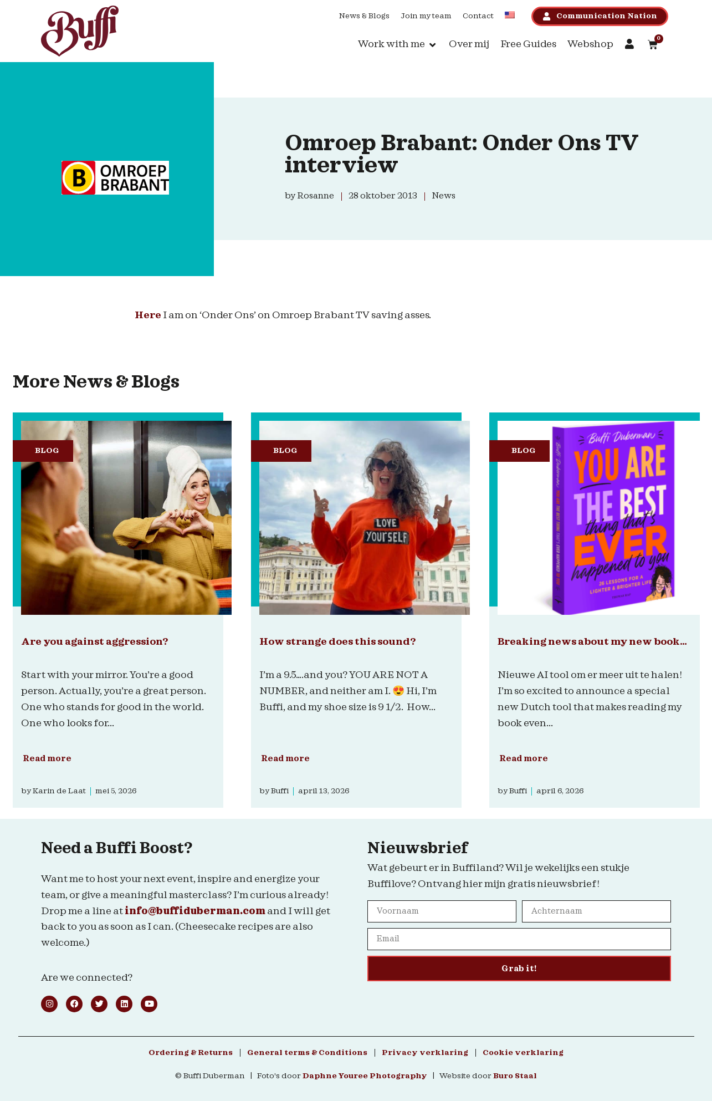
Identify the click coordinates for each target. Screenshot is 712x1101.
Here (148, 315)
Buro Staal (515, 1076)
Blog (47, 451)
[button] (397, 44)
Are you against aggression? (94, 641)
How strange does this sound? (337, 641)
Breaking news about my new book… (592, 641)
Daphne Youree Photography (365, 1076)
